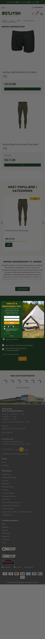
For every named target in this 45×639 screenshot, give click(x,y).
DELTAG (12, 323)
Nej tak (11, 336)
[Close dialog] (43, 302)
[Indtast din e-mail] (11, 320)
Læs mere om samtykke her (7, 333)
